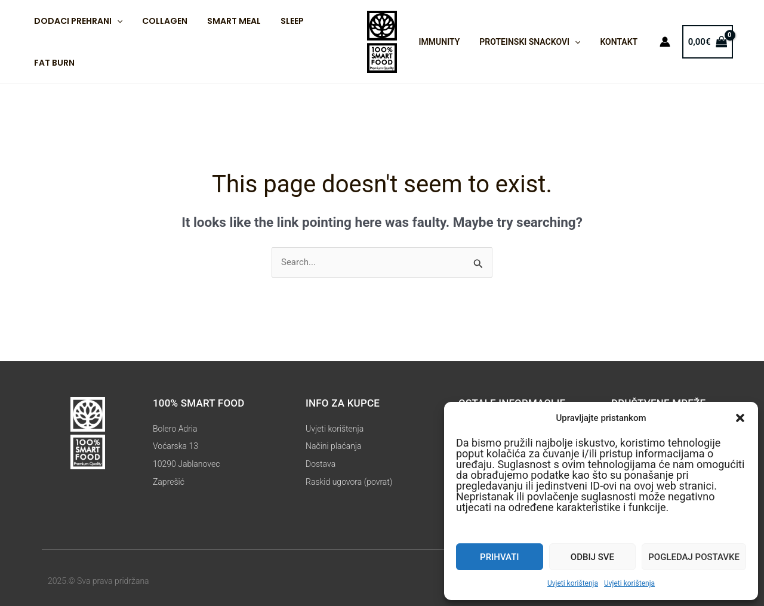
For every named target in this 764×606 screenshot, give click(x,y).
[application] (115, 21)
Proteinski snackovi (525, 42)
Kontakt (611, 42)
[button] (740, 418)
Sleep (281, 21)
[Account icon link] (656, 41)
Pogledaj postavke (694, 557)
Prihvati (499, 557)
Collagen (160, 21)
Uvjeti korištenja (572, 583)
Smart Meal (226, 21)
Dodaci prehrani (76, 21)
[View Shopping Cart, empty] (698, 42)
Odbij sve (592, 557)
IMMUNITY (437, 42)
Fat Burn (52, 63)
